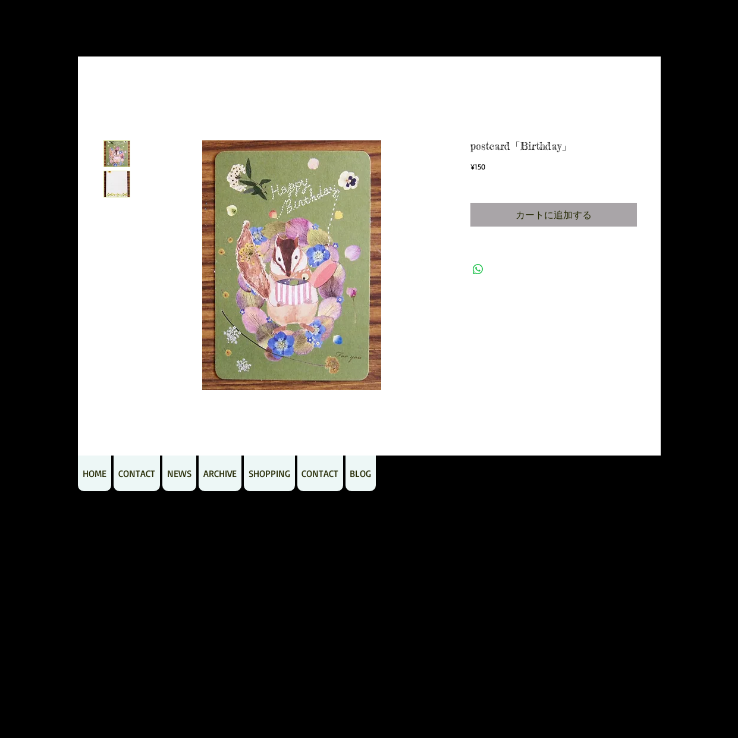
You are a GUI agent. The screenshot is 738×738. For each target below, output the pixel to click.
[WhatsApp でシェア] (478, 269)
